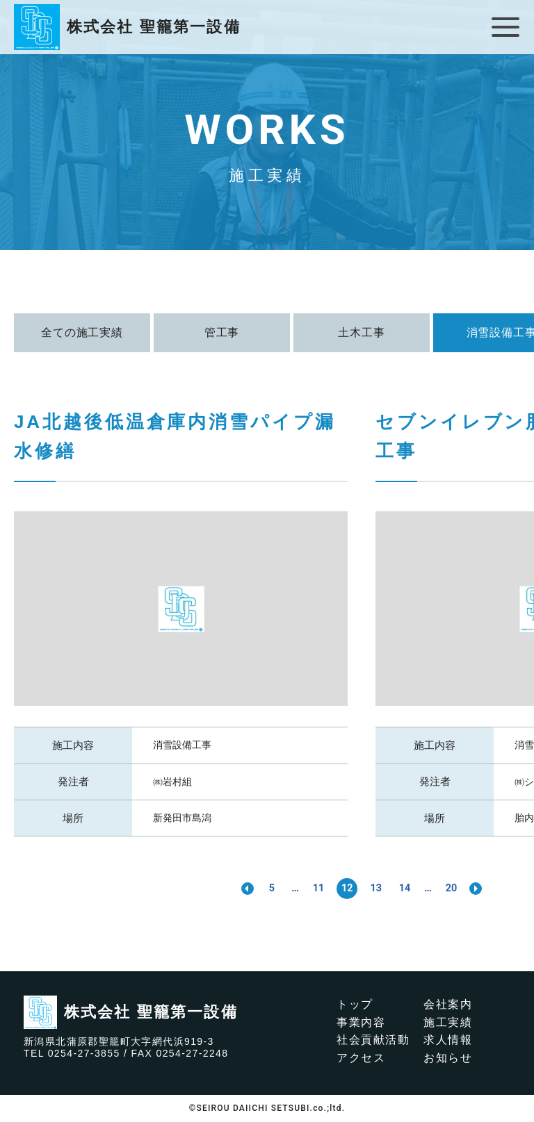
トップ (355, 1004)
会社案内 (447, 1004)
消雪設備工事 (182, 744)
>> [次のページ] (484, 888)
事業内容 (361, 1022)
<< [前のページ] (239, 888)
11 (315, 887)
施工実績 (447, 1022)
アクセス (361, 1058)
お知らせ (447, 1058)
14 (407, 887)
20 (457, 887)
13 (376, 887)
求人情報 (447, 1040)
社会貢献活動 (373, 1040)
